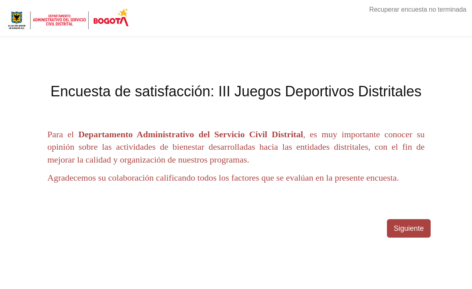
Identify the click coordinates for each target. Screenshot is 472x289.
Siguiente (409, 228)
